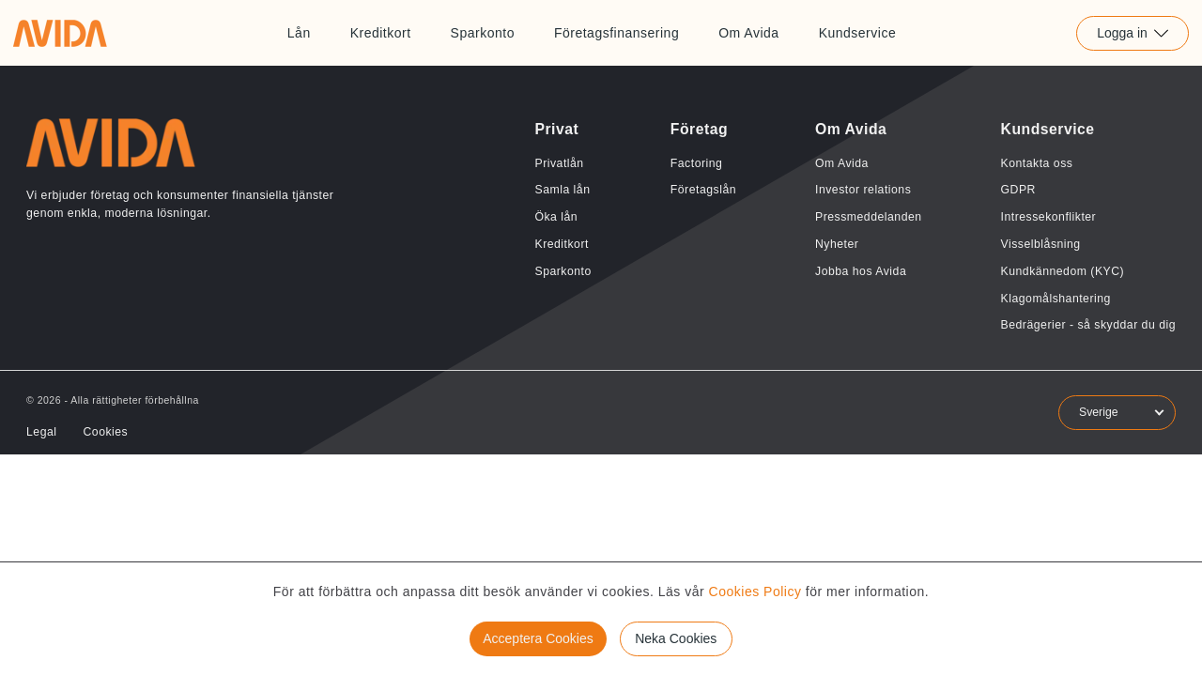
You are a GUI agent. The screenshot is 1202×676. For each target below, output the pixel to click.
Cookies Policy (755, 591)
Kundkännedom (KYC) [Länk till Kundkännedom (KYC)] (1063, 271)
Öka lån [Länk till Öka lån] (556, 216)
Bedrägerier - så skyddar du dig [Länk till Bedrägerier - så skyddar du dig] (1088, 324)
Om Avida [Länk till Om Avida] (748, 32)
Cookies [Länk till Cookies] (105, 431)
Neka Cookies (676, 638)
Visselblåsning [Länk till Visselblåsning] (1041, 244)
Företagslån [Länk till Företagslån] (703, 189)
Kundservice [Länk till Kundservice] (858, 32)
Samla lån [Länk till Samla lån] (562, 189)
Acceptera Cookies (538, 638)
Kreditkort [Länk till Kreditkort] (380, 32)
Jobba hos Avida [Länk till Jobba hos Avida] (860, 271)
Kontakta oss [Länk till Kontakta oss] (1037, 163)
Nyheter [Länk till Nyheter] (836, 244)
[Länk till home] (60, 33)
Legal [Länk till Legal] (41, 431)
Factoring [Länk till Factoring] (696, 163)
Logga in (1132, 32)
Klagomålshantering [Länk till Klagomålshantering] (1056, 298)
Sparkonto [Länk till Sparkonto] (483, 32)
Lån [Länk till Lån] (299, 32)
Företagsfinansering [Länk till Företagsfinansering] (616, 32)
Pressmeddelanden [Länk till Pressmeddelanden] (868, 216)
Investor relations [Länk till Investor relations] (863, 189)
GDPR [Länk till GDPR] (1018, 189)
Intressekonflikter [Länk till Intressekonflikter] (1049, 216)
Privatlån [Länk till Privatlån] (558, 163)
